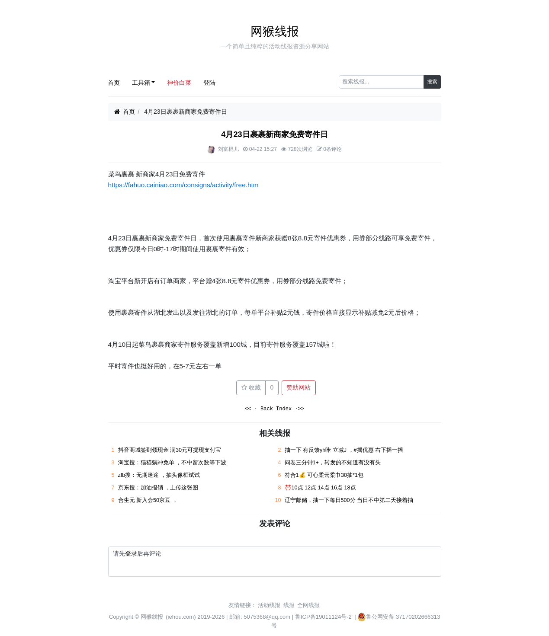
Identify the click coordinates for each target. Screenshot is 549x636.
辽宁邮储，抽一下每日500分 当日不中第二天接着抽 (349, 500)
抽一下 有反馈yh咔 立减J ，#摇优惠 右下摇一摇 (344, 450)
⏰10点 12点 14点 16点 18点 (320, 488)
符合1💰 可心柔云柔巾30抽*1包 (324, 475)
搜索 (432, 82)
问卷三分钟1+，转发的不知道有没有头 (333, 463)
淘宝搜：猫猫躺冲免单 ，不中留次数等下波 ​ (173, 463)
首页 (114, 82)
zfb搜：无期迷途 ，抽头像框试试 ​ (160, 475)
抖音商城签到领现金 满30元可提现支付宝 (170, 450)
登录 (131, 553)
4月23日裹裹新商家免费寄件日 (274, 134)
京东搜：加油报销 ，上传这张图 (158, 488)
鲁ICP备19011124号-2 (323, 617)
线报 (289, 605)
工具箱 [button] (141, 82)
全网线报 (308, 605)
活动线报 (269, 605)
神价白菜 (179, 82)
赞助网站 (298, 387)
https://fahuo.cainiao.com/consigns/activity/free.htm (183, 185)
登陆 (209, 82)
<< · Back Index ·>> (274, 409)
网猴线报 (274, 31)
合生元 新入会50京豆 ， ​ (149, 500)
